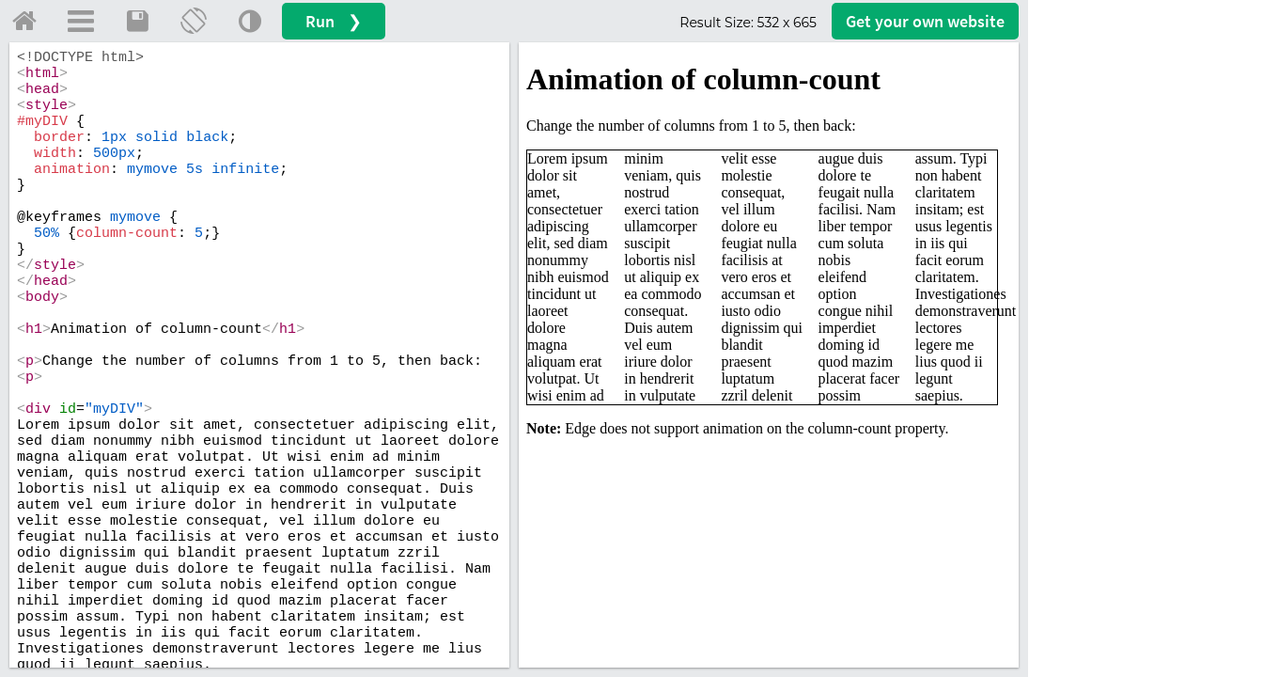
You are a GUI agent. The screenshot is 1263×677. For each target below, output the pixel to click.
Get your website (925, 21)
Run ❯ (333, 21)
